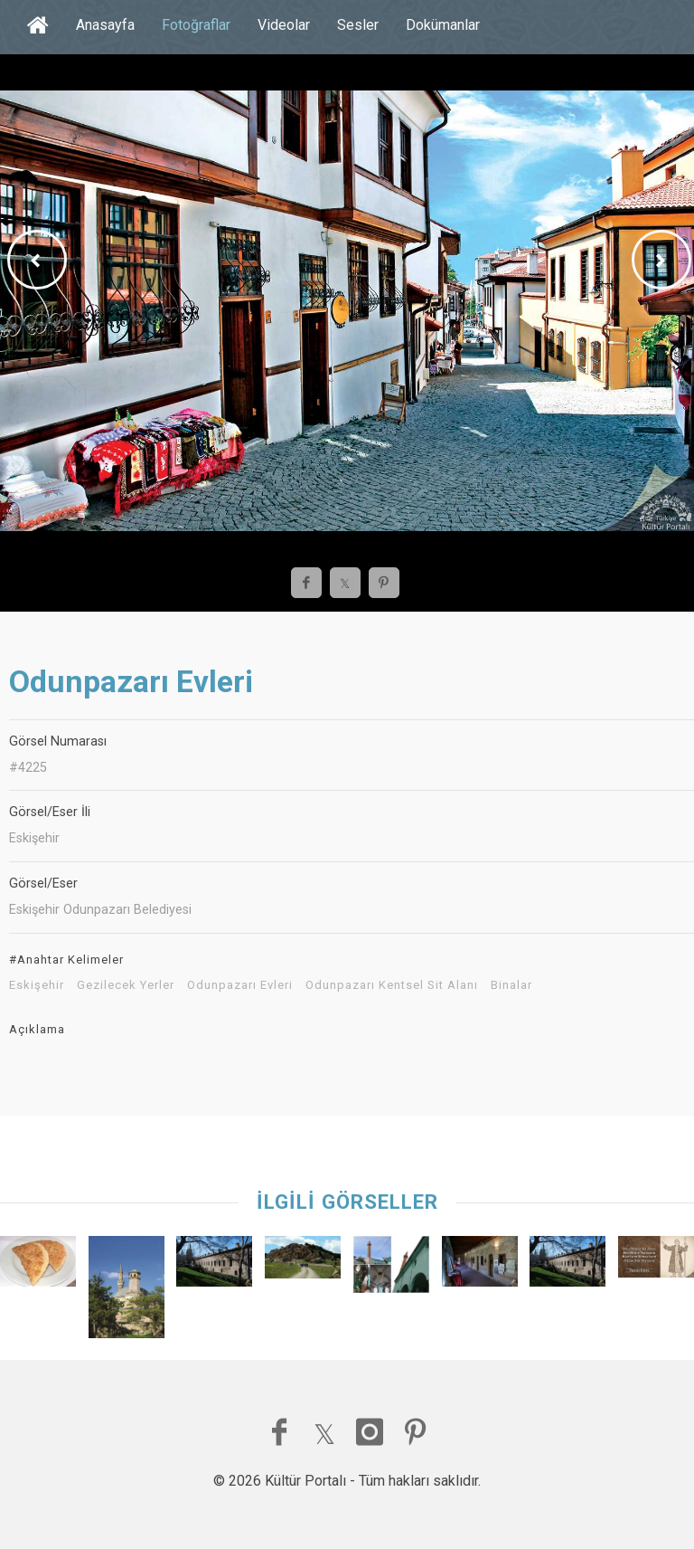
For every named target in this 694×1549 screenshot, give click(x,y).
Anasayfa (105, 24)
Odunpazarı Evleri (240, 985)
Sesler (358, 24)
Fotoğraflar (196, 24)
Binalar (511, 985)
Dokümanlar (443, 24)
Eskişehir (36, 985)
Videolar (284, 24)
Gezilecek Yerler (125, 985)
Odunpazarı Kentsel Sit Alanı (391, 985)
